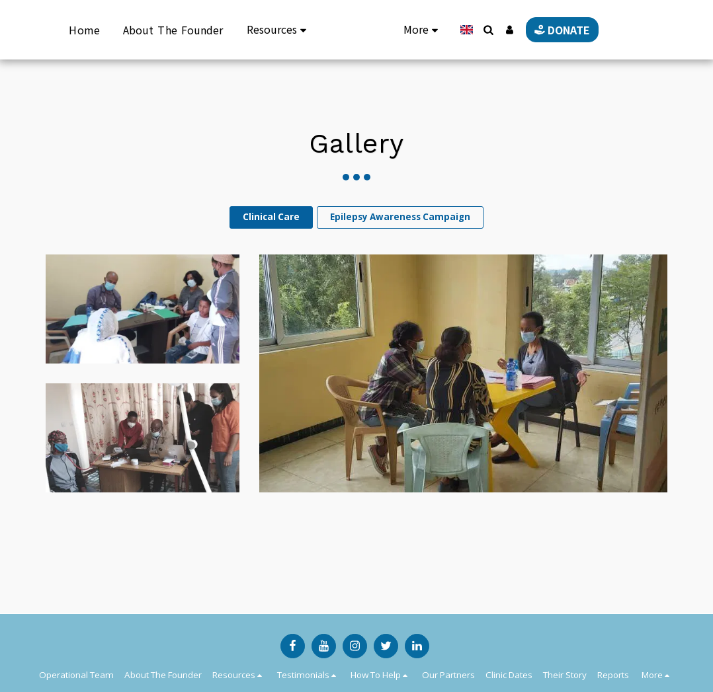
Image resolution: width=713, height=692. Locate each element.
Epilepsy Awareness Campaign (400, 217)
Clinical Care (271, 217)
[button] (475, 30)
